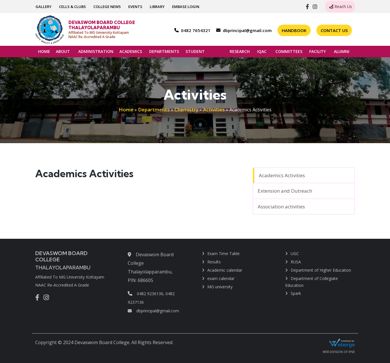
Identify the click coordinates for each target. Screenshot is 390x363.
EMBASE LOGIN (185, 6)
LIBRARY (157, 6)
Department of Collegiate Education (311, 282)
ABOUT (63, 53)
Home (126, 109)
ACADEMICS (130, 53)
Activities (214, 109)
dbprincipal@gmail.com (153, 310)
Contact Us (334, 30)
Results (214, 262)
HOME (44, 51)
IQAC (262, 53)
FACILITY (317, 53)
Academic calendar (224, 270)
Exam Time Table (223, 253)
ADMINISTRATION (95, 53)
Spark (296, 293)
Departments (154, 109)
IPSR (351, 352)
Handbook (294, 30)
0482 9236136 (150, 293)
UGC (295, 253)
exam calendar (221, 278)
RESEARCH (240, 53)
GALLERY (44, 6)
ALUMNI (341, 53)
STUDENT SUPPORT (198, 53)
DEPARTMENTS (164, 53)
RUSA (296, 262)
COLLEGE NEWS (107, 6)
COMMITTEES (288, 53)
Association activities (281, 206)
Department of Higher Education (321, 270)
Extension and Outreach (285, 191)
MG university (220, 286)
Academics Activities (282, 175)
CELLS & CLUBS (72, 6)
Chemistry (186, 109)
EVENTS (135, 6)
